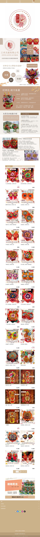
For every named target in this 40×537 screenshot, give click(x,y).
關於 (1, 501)
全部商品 (2, 503)
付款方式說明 (3, 506)
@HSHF (26, 497)
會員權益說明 (3, 508)
